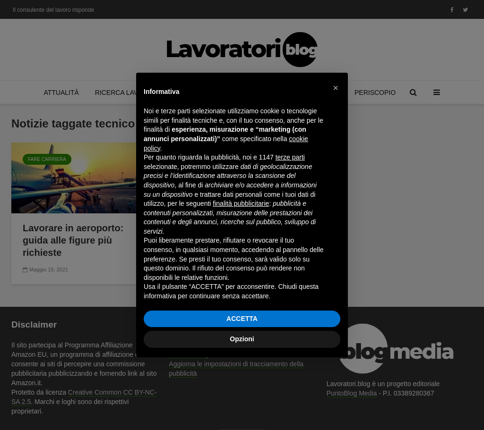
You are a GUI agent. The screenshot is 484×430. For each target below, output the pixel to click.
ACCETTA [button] (242, 318)
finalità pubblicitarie (241, 203)
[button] (335, 87)
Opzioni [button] (242, 339)
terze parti (290, 157)
